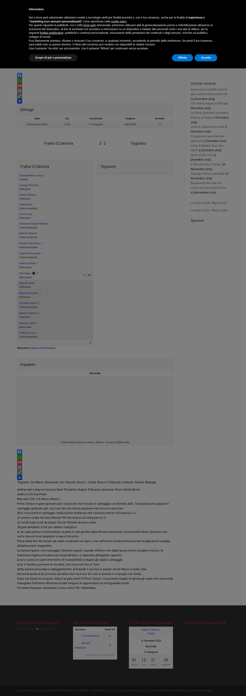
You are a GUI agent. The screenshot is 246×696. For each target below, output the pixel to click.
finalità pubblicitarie (51, 32)
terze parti (90, 25)
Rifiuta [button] (182, 57)
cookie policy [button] (119, 21)
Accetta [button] (206, 57)
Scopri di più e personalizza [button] (53, 57)
